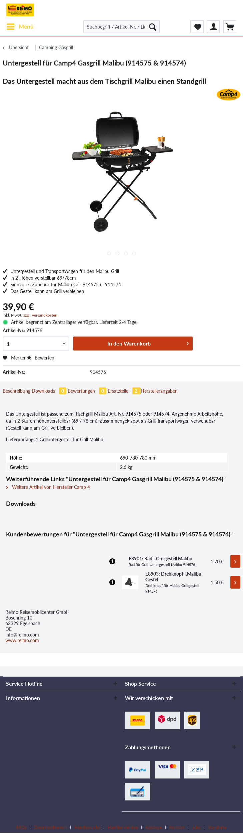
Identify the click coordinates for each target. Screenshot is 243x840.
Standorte (217, 827)
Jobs (196, 827)
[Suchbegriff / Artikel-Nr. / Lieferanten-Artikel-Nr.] (121, 26)
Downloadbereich (50, 827)
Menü (20, 25)
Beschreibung (16, 391)
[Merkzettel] (197, 26)
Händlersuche (87, 827)
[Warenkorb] (229, 26)
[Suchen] (153, 26)
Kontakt (177, 827)
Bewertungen (88, 391)
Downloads (50, 391)
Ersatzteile (124, 391)
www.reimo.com (22, 640)
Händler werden (123, 827)
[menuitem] (20, 26)
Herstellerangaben (159, 391)
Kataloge (153, 827)
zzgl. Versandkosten (40, 315)
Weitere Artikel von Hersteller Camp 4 (48, 487)
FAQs (21, 827)
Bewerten (40, 357)
